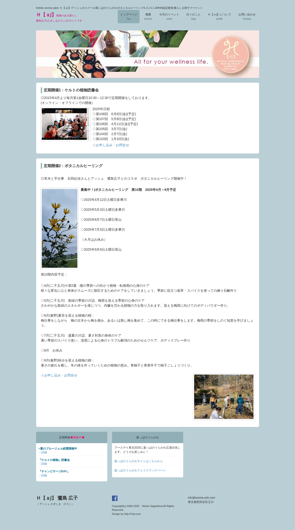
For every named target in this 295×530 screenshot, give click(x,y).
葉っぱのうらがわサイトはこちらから (138, 461)
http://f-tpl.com (132, 513)
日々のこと (193, 16)
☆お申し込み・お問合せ (111, 145)
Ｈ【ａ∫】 (59, 17)
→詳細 (42, 452)
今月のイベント (169, 16)
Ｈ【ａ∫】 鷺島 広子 (57, 500)
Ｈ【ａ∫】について (219, 16)
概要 (148, 16)
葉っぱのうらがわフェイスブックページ (140, 470)
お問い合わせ (247, 16)
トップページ (128, 16)
